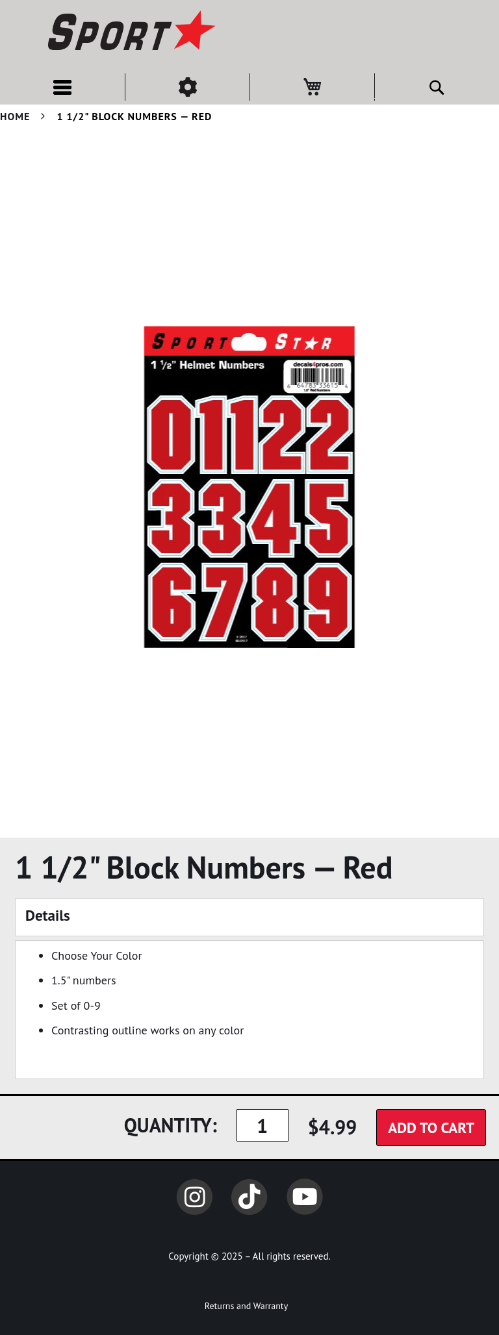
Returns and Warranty (246, 1306)
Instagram (194, 1196)
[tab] (249, 917)
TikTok (249, 1196)
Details (47, 915)
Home (15, 116)
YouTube (304, 1196)
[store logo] (129, 32)
